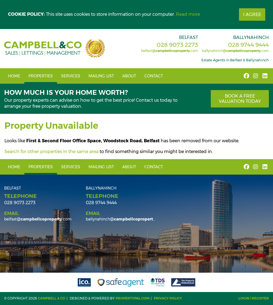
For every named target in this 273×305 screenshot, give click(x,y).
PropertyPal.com (132, 298)
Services (70, 75)
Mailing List (101, 75)
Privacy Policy (168, 298)
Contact (153, 75)
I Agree (252, 14)
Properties (40, 75)
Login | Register (253, 298)
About (129, 75)
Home (14, 75)
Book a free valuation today (240, 98)
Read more (188, 14)
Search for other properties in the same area (51, 151)
